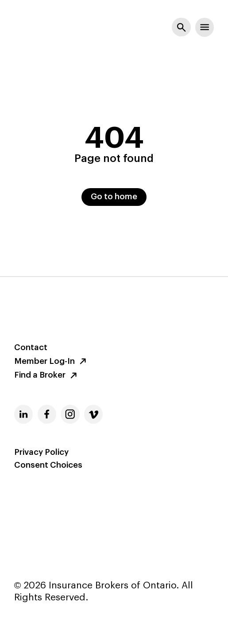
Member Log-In (51, 361)
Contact (30, 348)
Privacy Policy (41, 453)
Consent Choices (48, 465)
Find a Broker (47, 375)
